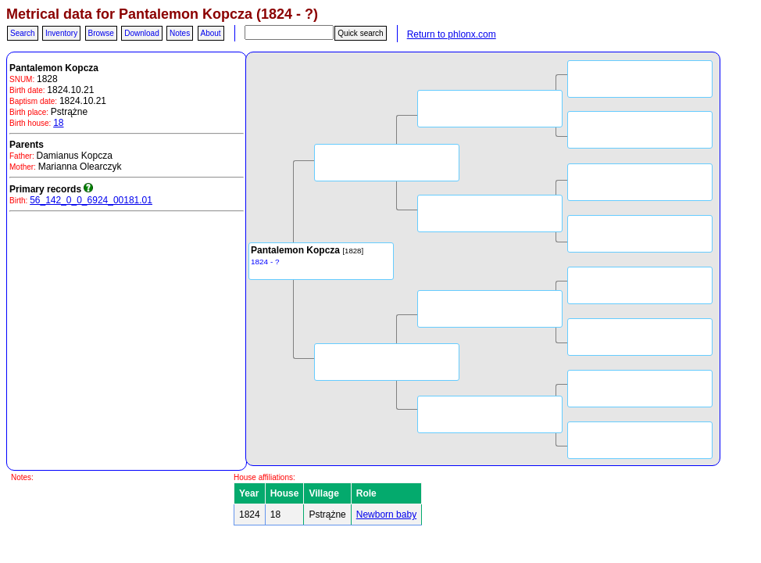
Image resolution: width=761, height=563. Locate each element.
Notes (180, 33)
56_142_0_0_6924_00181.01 (91, 200)
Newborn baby (386, 514)
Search (22, 33)
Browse (101, 33)
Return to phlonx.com (451, 34)
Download (141, 33)
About (211, 33)
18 (58, 122)
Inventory (61, 33)
